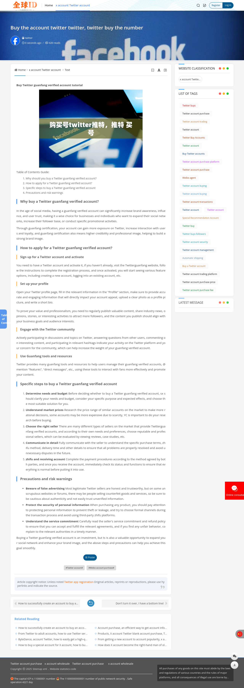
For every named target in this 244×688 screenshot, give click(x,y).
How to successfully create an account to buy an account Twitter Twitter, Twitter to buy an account (49, 601)
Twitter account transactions (197, 201)
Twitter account (74, 567)
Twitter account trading (194, 121)
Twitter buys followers (194, 234)
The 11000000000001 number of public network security (90, 678)
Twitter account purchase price (198, 282)
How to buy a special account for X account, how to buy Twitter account (62, 643)
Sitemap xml (40, 669)
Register (216, 5)
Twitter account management (198, 250)
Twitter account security (195, 242)
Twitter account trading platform (199, 274)
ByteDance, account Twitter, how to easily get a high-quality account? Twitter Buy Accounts (74, 637)
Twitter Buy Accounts (193, 137)
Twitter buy (188, 226)
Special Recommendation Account (200, 218)
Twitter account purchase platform (200, 161)
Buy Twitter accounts (193, 153)
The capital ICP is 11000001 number (32, 678)
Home (49, 5)
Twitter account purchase (195, 113)
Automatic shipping (192, 258)
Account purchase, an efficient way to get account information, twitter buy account (149, 626)
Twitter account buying (194, 185)
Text (67, 70)
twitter (27, 38)
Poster (90, 557)
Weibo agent (189, 177)
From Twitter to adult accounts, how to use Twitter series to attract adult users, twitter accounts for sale (82, 631)
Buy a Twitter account (193, 266)
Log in (228, 5)
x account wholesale (57, 663)
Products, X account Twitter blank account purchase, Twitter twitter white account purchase (154, 631)
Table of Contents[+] (3, 319)
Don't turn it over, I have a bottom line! (140, 601)
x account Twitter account (73, 5)
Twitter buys (189, 105)
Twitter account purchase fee (197, 290)
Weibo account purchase (101, 567)
